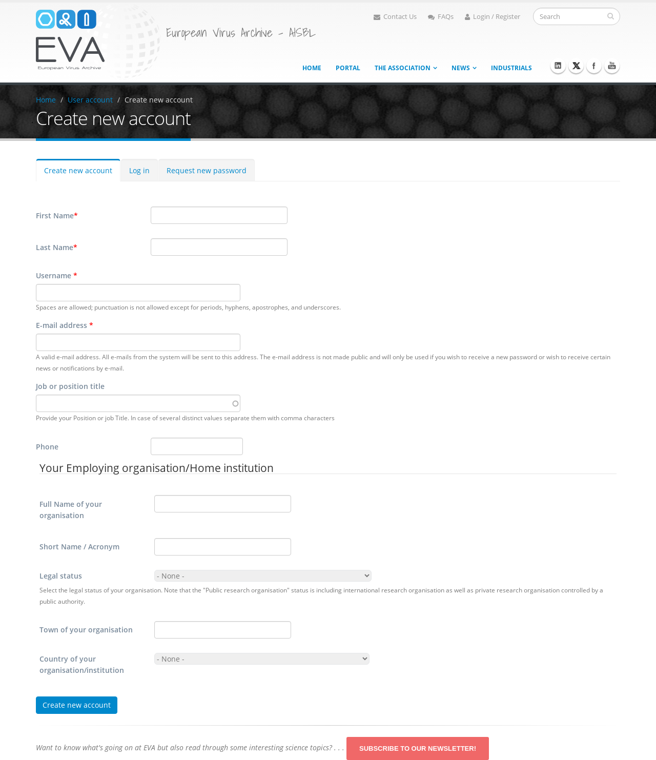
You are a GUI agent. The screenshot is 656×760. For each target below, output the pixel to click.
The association (402, 68)
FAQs (441, 16)
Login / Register (492, 16)
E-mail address (64, 325)
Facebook (594, 65)
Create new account (159, 100)
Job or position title (70, 386)
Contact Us (395, 16)
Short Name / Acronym (79, 546)
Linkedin (558, 65)
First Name (57, 215)
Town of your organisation (86, 629)
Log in (139, 170)
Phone (47, 446)
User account (90, 100)
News (461, 68)
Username (56, 275)
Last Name (56, 247)
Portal (348, 68)
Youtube (612, 65)
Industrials (511, 68)
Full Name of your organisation (70, 509)
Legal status (60, 576)
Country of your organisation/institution (81, 664)
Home (311, 68)
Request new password (207, 170)
